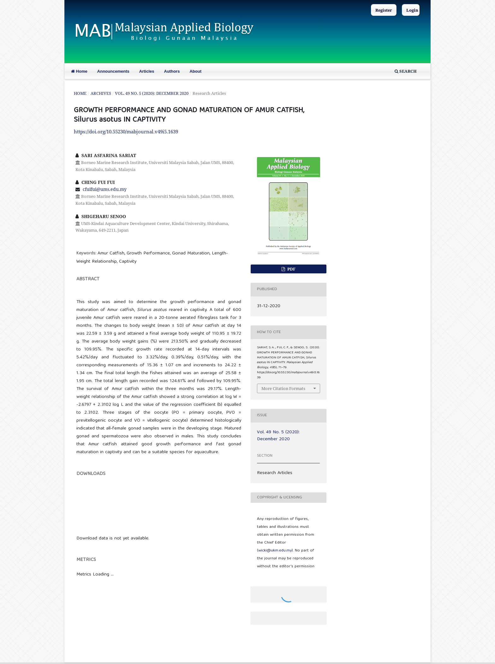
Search (406, 71)
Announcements (113, 71)
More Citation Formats (283, 388)
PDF (290, 269)
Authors (172, 71)
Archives (101, 93)
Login (412, 10)
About (195, 71)
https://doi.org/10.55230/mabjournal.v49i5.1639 (126, 131)
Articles (146, 71)
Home (79, 71)
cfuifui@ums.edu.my (105, 189)
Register (383, 10)
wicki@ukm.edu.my (275, 550)
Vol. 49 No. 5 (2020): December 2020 (151, 93)
